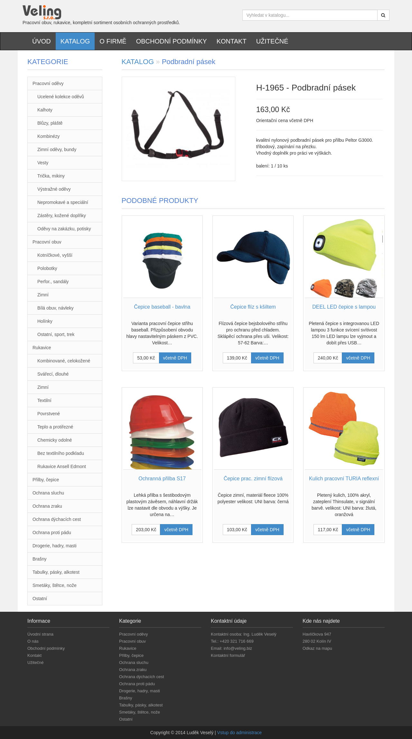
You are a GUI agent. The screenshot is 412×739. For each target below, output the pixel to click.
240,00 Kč (328, 357)
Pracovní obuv (47, 242)
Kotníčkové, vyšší (54, 255)
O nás (33, 641)
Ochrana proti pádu (52, 532)
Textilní (44, 400)
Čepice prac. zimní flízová (253, 478)
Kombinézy (48, 136)
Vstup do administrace (239, 732)
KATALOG (139, 62)
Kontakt (232, 41)
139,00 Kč (237, 357)
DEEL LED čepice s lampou (344, 307)
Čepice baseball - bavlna (162, 307)
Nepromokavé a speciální (62, 202)
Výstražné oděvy (54, 189)
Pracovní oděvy (48, 83)
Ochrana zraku (47, 506)
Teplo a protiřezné (55, 426)
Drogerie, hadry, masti (55, 545)
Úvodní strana (40, 634)
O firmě (112, 41)
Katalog (75, 41)
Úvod (41, 41)
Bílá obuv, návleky (55, 308)
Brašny (40, 558)
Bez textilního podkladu (60, 453)
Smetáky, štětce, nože (55, 585)
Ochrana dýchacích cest (57, 519)
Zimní (43, 294)
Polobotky (47, 268)
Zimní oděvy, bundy (56, 149)
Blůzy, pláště (49, 123)
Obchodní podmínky (171, 41)
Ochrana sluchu (48, 492)
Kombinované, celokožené (63, 360)
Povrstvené (48, 413)
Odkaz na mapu (317, 648)
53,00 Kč (146, 357)
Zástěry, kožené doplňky (61, 215)
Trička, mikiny (51, 175)
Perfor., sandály (53, 281)
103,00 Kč (237, 529)
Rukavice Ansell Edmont (61, 466)
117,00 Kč (328, 529)
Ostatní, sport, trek (55, 334)
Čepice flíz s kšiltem (253, 307)
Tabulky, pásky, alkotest (56, 572)
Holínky (44, 321)
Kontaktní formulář (228, 655)
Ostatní (40, 598)
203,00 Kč (146, 529)
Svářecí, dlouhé (53, 374)
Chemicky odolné (54, 440)
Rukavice (42, 347)
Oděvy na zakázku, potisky (64, 228)
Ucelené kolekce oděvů (60, 96)
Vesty (42, 162)
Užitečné (272, 41)
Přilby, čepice (46, 479)
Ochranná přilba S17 (162, 478)
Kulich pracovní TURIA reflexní (344, 478)
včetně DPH (175, 357)
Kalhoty (44, 109)
